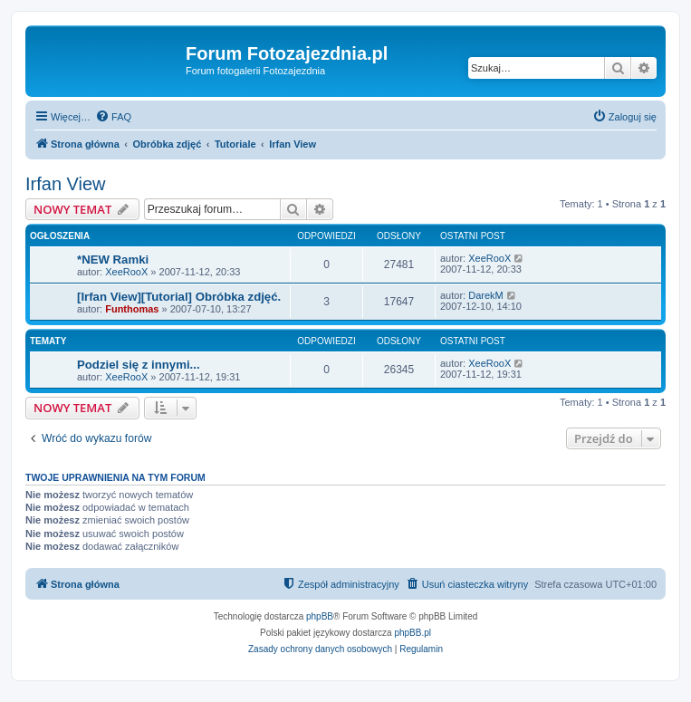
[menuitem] (113, 117)
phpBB (319, 616)
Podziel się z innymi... (138, 364)
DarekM (486, 295)
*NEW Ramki (113, 259)
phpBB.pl (412, 633)
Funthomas (131, 308)
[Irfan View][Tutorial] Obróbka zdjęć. (179, 296)
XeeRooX (126, 271)
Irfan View (65, 184)
